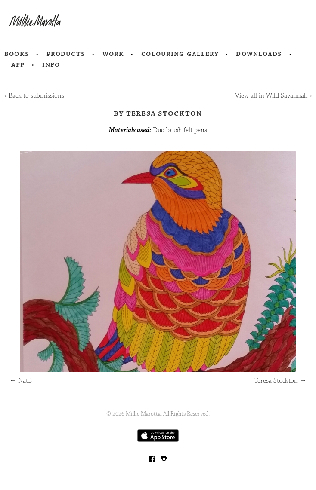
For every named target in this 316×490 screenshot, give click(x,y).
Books (16, 53)
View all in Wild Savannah (271, 96)
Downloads (259, 53)
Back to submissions (36, 96)
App (18, 64)
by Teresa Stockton (158, 113)
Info (51, 64)
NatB (20, 381)
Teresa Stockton (280, 381)
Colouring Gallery (180, 53)
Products (65, 53)
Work (113, 53)
